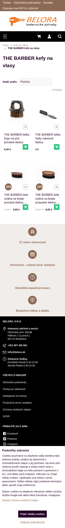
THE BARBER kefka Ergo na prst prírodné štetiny (16, 138)
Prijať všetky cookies (32, 514)
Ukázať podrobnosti (32, 522)
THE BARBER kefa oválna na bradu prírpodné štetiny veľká (47, 200)
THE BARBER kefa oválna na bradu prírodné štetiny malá (16, 200)
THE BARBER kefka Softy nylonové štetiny (47, 138)
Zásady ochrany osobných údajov (20, 500)
